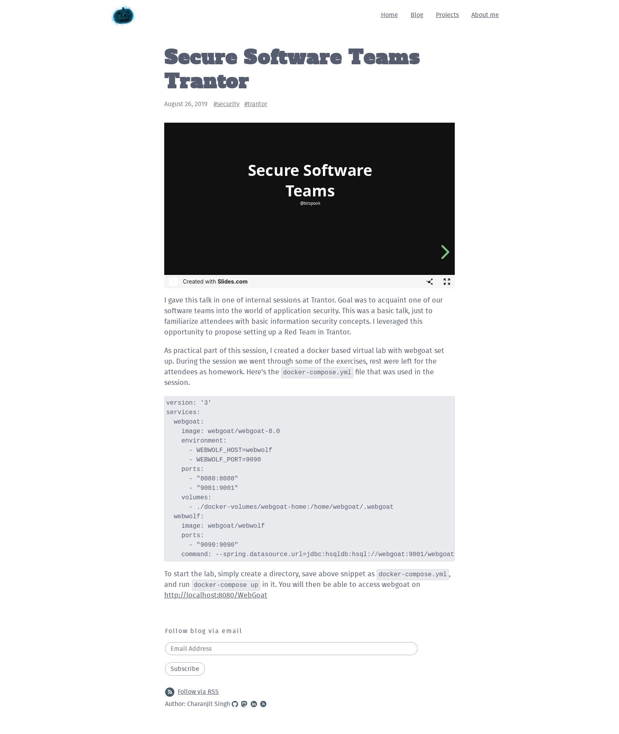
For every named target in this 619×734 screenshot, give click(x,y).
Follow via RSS (192, 692)
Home (389, 15)
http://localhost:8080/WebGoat (215, 595)
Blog (417, 15)
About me (485, 15)
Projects (447, 15)
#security (227, 104)
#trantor (255, 104)
